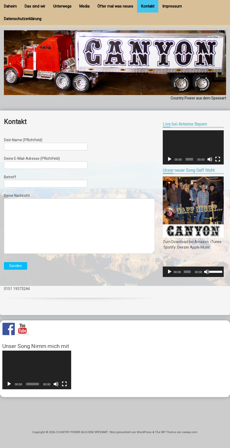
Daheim (10, 6)
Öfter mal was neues (115, 6)
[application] (193, 147)
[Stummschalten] (209, 159)
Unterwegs (62, 6)
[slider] (187, 271)
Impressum (172, 6)
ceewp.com (189, 432)
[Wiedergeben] (169, 159)
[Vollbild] (217, 159)
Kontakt (147, 6)
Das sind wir (35, 6)
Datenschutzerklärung (22, 18)
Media (84, 6)
